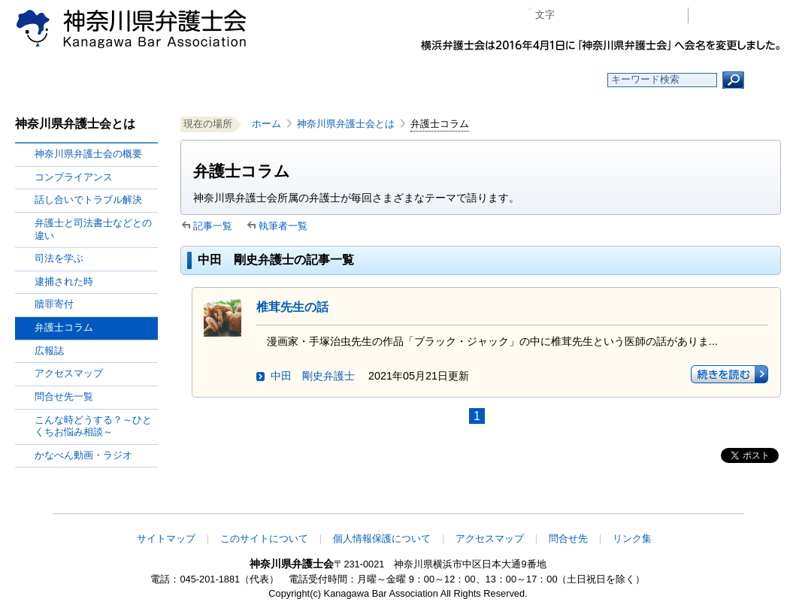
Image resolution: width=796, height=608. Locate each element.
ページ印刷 (655, 15)
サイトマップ (166, 538)
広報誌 (49, 350)
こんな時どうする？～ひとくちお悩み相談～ (93, 426)
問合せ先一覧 (64, 396)
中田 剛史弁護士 (313, 376)
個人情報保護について (382, 538)
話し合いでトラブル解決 (88, 199)
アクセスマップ (69, 373)
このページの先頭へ (733, 503)
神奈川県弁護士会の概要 (88, 153)
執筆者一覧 (283, 225)
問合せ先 (568, 538)
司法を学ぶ (59, 258)
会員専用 (738, 15)
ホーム (107, 80)
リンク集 (632, 538)
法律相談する (434, 80)
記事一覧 (212, 225)
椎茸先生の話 (292, 307)
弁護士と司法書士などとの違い (93, 229)
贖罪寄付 (54, 304)
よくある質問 (544, 80)
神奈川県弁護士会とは (346, 123)
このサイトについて (264, 538)
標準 (595, 15)
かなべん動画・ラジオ (83, 455)
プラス (618, 15)
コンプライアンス (74, 177)
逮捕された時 (64, 281)
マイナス (572, 15)
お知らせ (216, 80)
